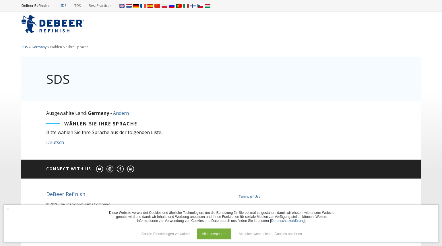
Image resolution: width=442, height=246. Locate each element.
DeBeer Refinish (65, 194)
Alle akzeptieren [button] (214, 234)
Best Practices (100, 5)
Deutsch (55, 142)
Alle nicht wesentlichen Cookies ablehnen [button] (270, 234)
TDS (77, 5)
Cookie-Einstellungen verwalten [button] (165, 234)
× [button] (8, 209)
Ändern (121, 113)
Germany (39, 46)
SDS (63, 5)
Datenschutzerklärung (288, 221)
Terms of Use (250, 196)
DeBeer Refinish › (35, 5)
